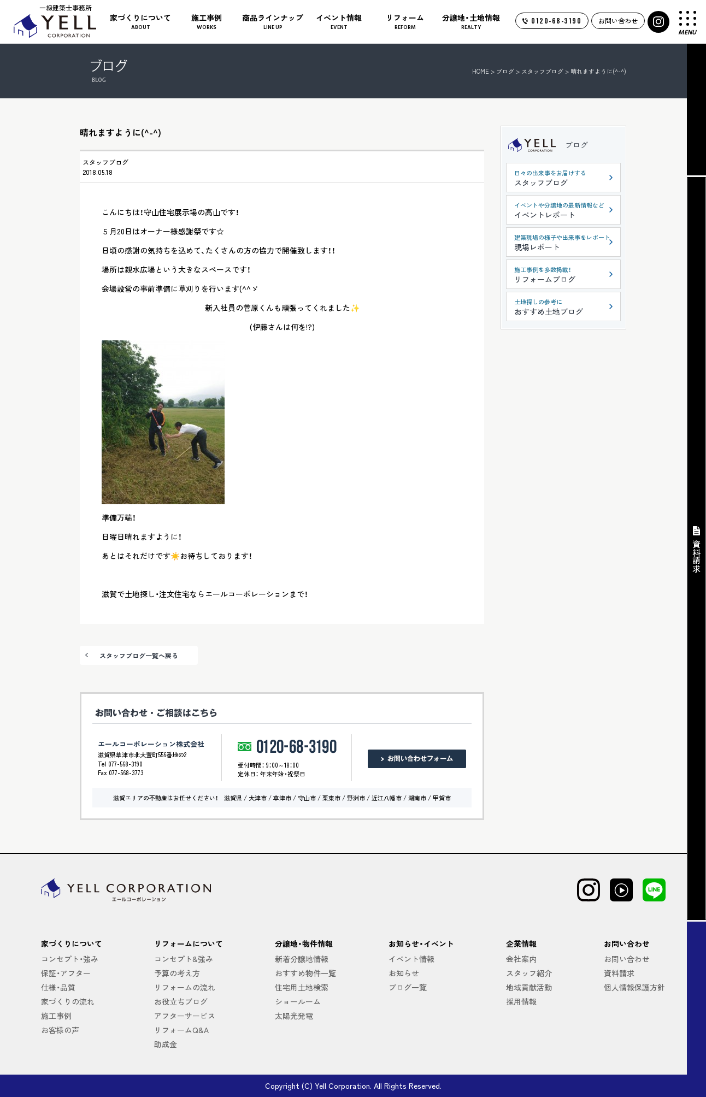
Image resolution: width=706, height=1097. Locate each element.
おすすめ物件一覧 (305, 973)
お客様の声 (60, 1029)
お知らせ (404, 973)
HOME (480, 71)
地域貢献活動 (529, 987)
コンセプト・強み (69, 958)
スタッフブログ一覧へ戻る (138, 655)
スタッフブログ (105, 162)
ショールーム (298, 1001)
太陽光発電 (294, 1015)
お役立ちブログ (181, 1001)
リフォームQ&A (181, 1029)
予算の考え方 (177, 973)
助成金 (165, 1044)
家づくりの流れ (68, 1001)
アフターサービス (184, 1015)
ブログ (576, 144)
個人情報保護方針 (634, 987)
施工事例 (56, 1015)
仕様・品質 (58, 987)
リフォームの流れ (184, 987)
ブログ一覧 (408, 987)
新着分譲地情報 (301, 958)
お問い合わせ (618, 20)
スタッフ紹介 (529, 973)
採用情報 (521, 1001)
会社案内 (521, 958)
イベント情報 (411, 958)
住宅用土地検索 (301, 987)
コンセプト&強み (183, 958)
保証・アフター (66, 973)
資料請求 (619, 973)
